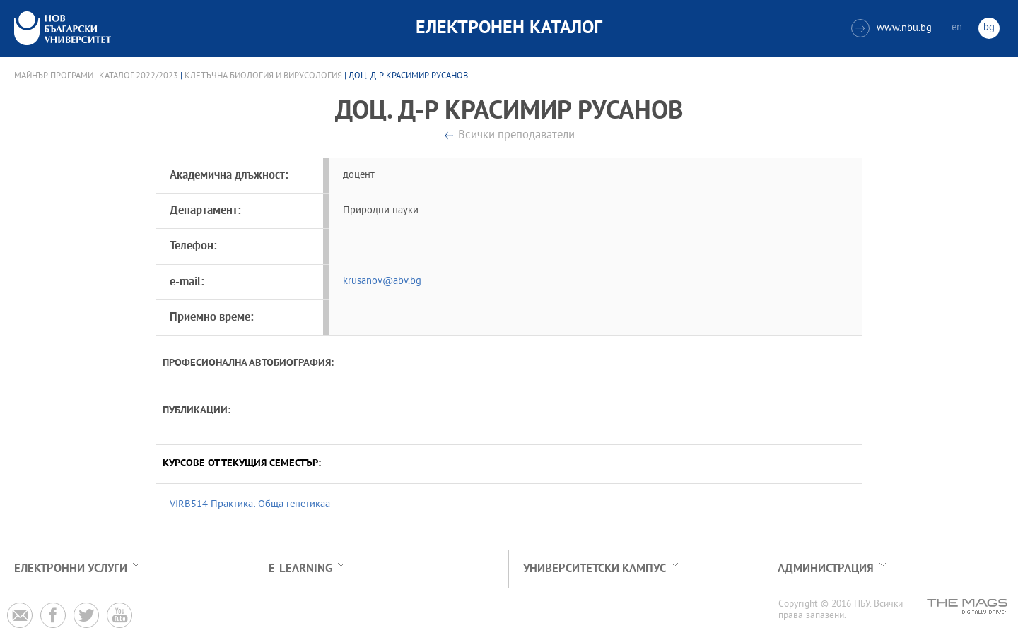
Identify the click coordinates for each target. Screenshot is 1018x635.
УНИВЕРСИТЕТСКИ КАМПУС (594, 569)
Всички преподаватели (516, 136)
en (957, 28)
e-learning (300, 569)
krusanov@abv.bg (382, 281)
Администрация (826, 569)
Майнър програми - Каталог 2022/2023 (96, 76)
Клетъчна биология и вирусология (263, 76)
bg (989, 28)
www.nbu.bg (891, 28)
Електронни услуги (70, 569)
